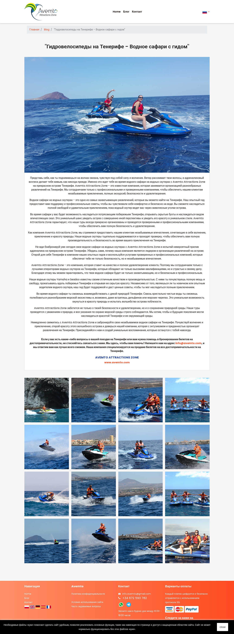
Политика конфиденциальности (88, 593)
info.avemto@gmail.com (136, 593)
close (223, 627)
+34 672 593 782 (134, 598)
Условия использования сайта (87, 602)
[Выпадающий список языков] (206, 11)
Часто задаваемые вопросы (86, 606)
